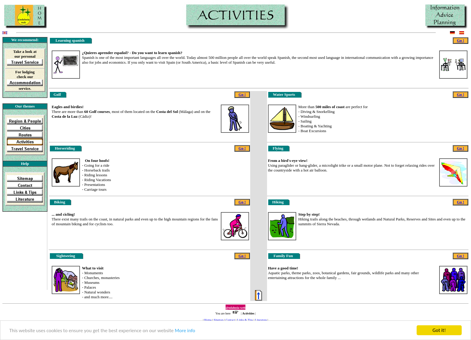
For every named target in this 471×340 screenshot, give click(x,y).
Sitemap (218, 320)
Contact (230, 320)
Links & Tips (245, 320)
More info (185, 331)
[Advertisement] (21, 253)
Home (207, 320)
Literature (261, 320)
